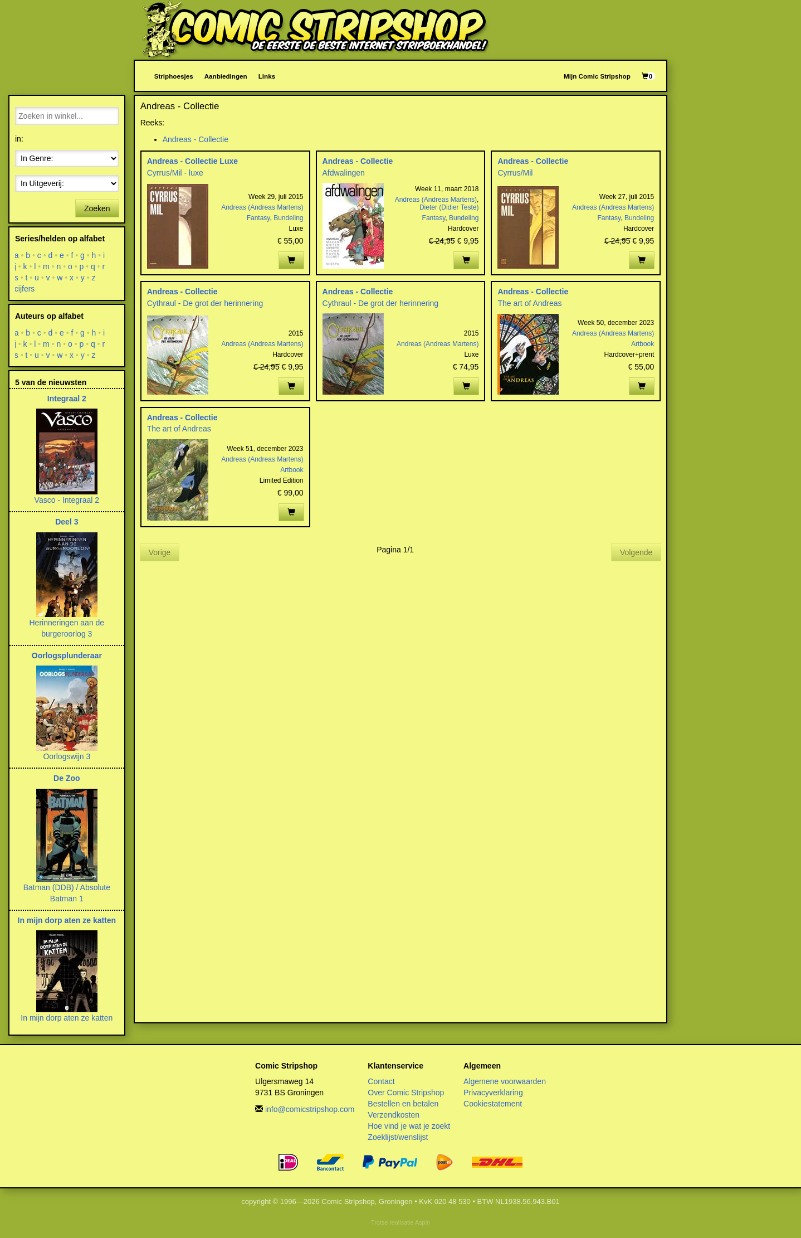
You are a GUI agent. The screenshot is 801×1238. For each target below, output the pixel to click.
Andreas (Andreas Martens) (262, 207)
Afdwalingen (344, 172)
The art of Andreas (529, 303)
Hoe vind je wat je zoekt (409, 1126)
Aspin (422, 1222)
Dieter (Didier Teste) (448, 207)
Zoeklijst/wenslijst (398, 1137)
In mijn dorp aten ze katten (67, 920)
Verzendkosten (393, 1114)
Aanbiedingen (225, 76)
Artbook (642, 344)
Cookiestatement (492, 1103)
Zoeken (97, 208)
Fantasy (258, 218)
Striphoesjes (173, 76)
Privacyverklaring (493, 1092)
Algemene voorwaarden (504, 1081)
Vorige (160, 552)
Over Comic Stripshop (406, 1092)
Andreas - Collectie (195, 139)
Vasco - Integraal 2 (67, 500)
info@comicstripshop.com (310, 1109)
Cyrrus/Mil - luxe (175, 172)
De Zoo (66, 778)
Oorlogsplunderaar (67, 655)
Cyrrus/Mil (515, 172)
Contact (381, 1081)
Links (266, 76)
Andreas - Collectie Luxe (192, 161)
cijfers (25, 288)
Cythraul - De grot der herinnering (205, 303)
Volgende (636, 552)
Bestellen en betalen (403, 1103)
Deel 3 (66, 521)
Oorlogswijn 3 (66, 756)
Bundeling (288, 218)
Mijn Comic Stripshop (597, 76)
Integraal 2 (66, 398)
